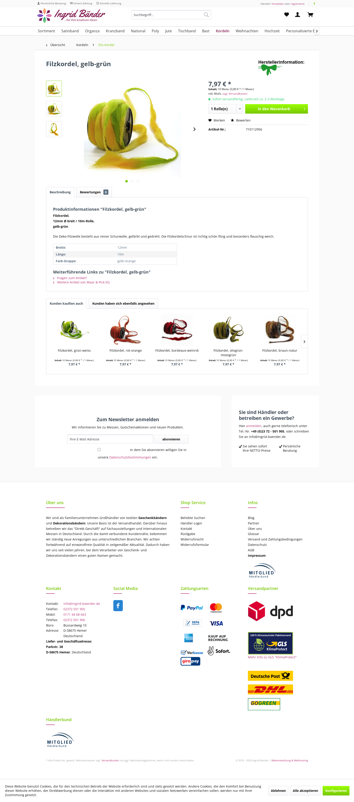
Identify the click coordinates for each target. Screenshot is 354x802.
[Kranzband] (115, 31)
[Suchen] (206, 14)
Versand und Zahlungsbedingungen (275, 539)
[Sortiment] (46, 31)
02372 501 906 (74, 620)
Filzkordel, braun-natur (279, 350)
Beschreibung (60, 192)
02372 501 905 (74, 609)
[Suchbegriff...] (171, 14)
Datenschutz (257, 544)
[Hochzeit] (272, 31)
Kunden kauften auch (66, 303)
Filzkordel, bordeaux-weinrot (177, 350)
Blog (251, 518)
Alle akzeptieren (305, 790)
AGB (251, 550)
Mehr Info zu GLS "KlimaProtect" (272, 657)
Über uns (255, 528)
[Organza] (92, 31)
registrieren (298, 3)
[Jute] (168, 31)
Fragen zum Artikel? (70, 278)
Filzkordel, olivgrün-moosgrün (228, 352)
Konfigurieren (336, 790)
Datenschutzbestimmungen (130, 457)
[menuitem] (171, 16)
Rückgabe (188, 534)
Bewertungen (94, 192)
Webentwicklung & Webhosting (289, 760)
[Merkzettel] (286, 14)
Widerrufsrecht (192, 539)
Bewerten (241, 120)
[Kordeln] (223, 31)
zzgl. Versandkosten (234, 94)
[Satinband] (70, 31)
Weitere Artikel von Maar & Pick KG (81, 282)
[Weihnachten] (247, 31)
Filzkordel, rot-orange (125, 350)
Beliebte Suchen (193, 518)
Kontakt (186, 528)
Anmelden (278, 3)
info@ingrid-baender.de (81, 603)
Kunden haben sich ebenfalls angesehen (123, 303)
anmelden (253, 426)
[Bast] (206, 31)
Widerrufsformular (195, 544)
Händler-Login (191, 523)
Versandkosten (110, 760)
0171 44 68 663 (74, 614)
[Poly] (155, 31)
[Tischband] (187, 31)
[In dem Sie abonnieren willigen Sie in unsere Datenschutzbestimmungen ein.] (99, 449)
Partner (253, 523)
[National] (138, 31)
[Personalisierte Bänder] (305, 31)
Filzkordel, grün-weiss (74, 350)
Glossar (253, 534)
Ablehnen (278, 790)
